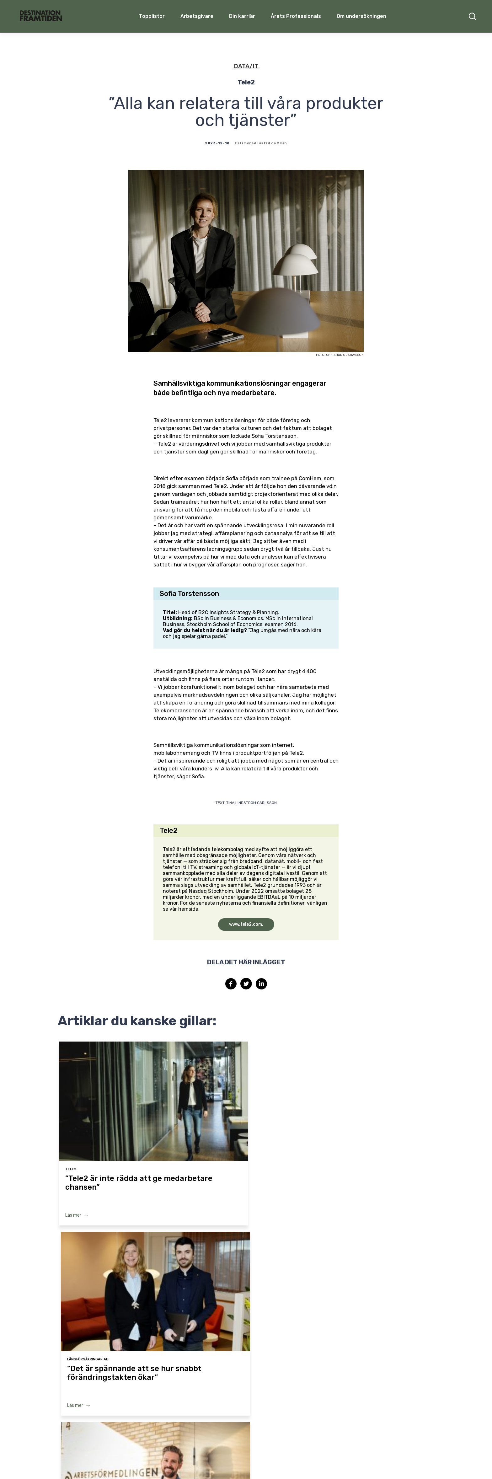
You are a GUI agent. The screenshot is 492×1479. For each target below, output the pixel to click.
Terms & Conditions (262, 1462)
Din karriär (242, 16)
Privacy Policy (302, 1462)
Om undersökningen (361, 16)
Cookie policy (336, 1462)
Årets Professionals (296, 16)
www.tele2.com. (246, 924)
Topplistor (130, 1395)
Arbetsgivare (196, 16)
